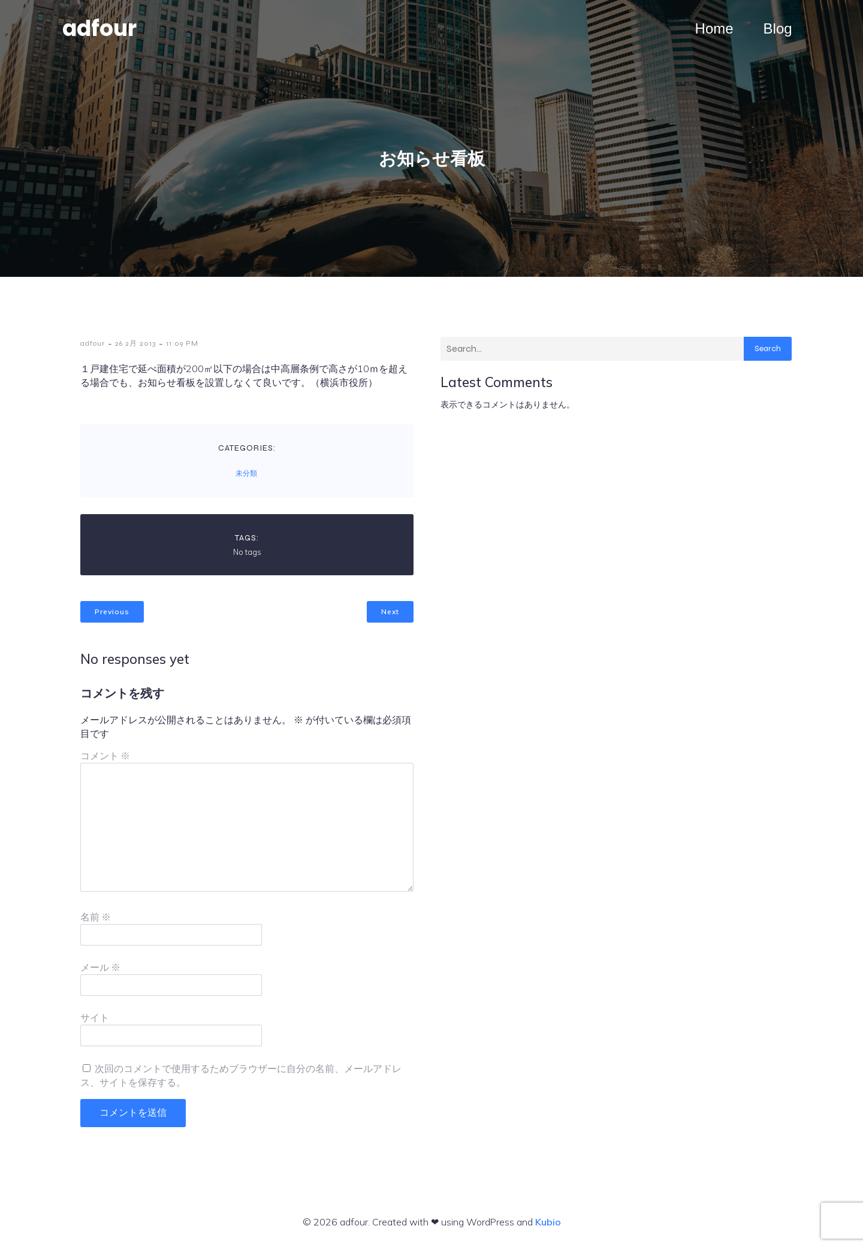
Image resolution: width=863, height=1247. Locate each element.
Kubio (548, 1222)
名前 (95, 917)
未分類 (246, 473)
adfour (92, 343)
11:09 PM (182, 343)
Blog (778, 28)
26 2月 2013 (135, 343)
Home (714, 28)
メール (100, 967)
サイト (94, 1017)
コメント (105, 756)
